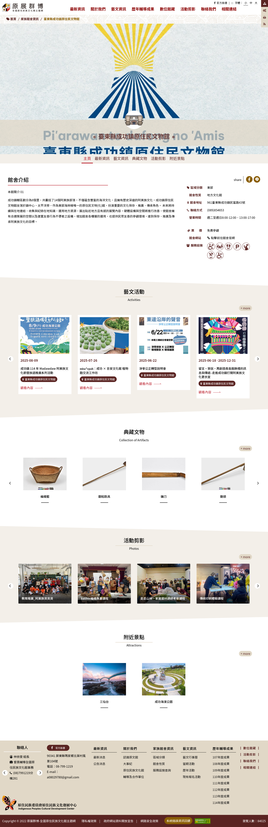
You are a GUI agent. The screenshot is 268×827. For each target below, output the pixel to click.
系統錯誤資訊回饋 (178, 820)
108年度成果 (221, 763)
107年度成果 (221, 757)
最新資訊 (79, 9)
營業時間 (195, 217)
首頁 (13, 19)
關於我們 (100, 9)
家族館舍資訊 (30, 19)
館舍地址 (194, 202)
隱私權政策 (89, 821)
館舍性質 (195, 195)
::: (232, 3)
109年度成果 (221, 770)
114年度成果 (221, 802)
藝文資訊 (120, 9)
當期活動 (189, 763)
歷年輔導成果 (144, 9)
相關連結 (229, 9)
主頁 (87, 158)
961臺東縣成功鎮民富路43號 (226, 202)
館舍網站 (195, 238)
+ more (245, 308)
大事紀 (127, 763)
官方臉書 (220, 3)
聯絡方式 (194, 210)
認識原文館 (130, 757)
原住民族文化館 (133, 770)
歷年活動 (189, 770)
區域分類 (194, 187)
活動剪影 (187, 9)
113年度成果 (221, 796)
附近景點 (177, 158)
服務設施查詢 (162, 770)
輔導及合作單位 (133, 776)
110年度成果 (221, 776)
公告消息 (99, 763)
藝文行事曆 (190, 757)
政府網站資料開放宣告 (118, 821)
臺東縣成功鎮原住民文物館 (61, 19)
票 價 (194, 230)
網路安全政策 (149, 821)
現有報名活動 (192, 776)
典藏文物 (139, 158)
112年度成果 (221, 789)
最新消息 (99, 757)
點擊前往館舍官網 (221, 238)
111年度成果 (221, 783)
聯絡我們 (208, 9)
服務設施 (194, 245)
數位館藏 (167, 9)
